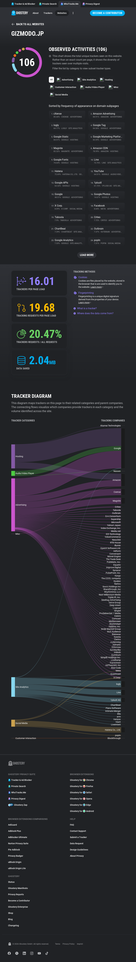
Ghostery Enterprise (18, 907)
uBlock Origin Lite (17, 868)
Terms (57, 944)
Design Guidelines (79, 849)
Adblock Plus (14, 831)
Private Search (48, 3)
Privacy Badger (15, 856)
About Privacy (77, 856)
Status (11, 882)
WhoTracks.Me (69, 3)
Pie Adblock (14, 849)
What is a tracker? (85, 308)
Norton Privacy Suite (18, 843)
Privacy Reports (16, 894)
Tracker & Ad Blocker (23, 3)
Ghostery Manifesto (18, 888)
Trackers (48, 13)
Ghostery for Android (82, 811)
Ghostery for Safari (81, 792)
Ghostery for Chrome (82, 780)
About (36, 13)
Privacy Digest (91, 3)
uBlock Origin (14, 862)
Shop (10, 913)
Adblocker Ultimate (17, 837)
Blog (10, 919)
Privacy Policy (68, 944)
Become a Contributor (107, 13)
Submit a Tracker (78, 837)
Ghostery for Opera (81, 798)
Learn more (97, 287)
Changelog (13, 925)
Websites (62, 13)
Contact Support (78, 831)
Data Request (76, 843)
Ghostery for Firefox (81, 786)
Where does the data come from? (93, 313)
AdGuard (12, 825)
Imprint (80, 944)
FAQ (72, 825)
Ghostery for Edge (80, 805)
